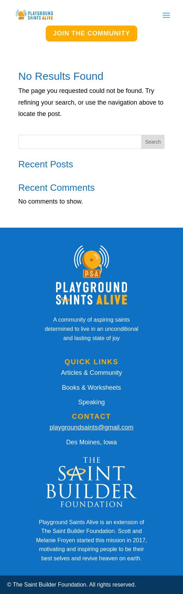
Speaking (91, 402)
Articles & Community (91, 372)
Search (153, 142)
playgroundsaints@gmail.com (91, 427)
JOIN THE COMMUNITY (91, 33)
